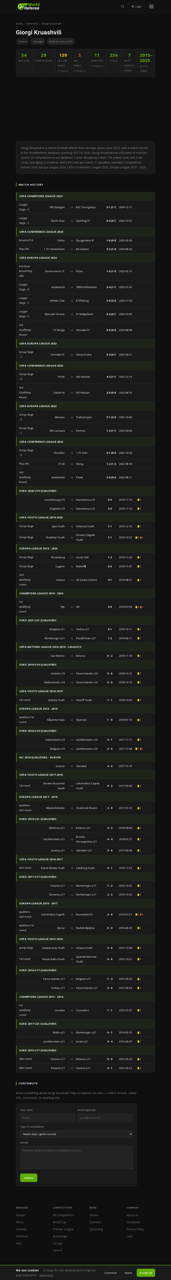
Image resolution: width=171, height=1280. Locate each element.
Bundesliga (60, 1236)
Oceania (21, 1229)
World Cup (59, 1222)
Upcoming (96, 1229)
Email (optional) (87, 1110)
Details (24, 1142)
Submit (28, 1178)
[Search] (122, 6)
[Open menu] (151, 6)
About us (132, 1215)
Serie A (57, 1250)
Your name (26, 1110)
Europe (20, 1215)
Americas (22, 1236)
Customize (110, 1273)
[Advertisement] (85, 109)
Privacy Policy (135, 1229)
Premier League (63, 1229)
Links (129, 1236)
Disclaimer (133, 1222)
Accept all (146, 1273)
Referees (32, 23)
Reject (128, 1273)
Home (19, 23)
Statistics (95, 1222)
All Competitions (63, 1215)
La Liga (57, 1243)
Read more (46, 1275)
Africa (19, 1222)
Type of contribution (32, 1126)
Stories (94, 1215)
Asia (18, 1243)
